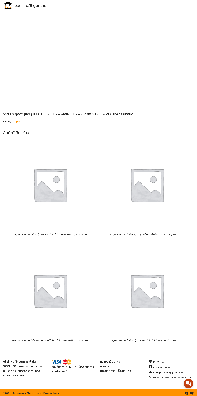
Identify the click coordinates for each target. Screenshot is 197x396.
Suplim (56, 393)
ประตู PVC (16, 121)
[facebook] (187, 393)
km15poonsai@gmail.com (169, 372)
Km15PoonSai (161, 367)
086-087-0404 (163, 377)
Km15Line (159, 362)
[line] (192, 393)
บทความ (105, 366)
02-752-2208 (182, 377)
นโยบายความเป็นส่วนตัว (115, 371)
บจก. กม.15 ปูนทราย (30, 5)
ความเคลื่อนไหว (110, 361)
